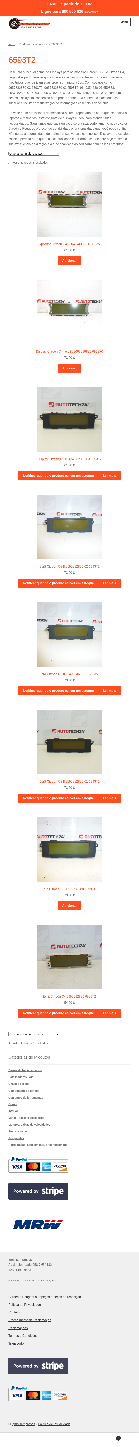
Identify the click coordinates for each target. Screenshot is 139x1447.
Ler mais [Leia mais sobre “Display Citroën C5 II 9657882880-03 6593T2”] (109, 475)
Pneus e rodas (18, 1131)
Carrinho (107, 1437)
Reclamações (18, 1328)
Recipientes (16, 1138)
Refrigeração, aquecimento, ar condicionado (38, 1144)
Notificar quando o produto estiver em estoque (58, 475)
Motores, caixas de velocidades (29, 1124)
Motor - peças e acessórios (26, 1117)
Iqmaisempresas (23, 1424)
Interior (13, 1111)
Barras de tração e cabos (25, 1070)
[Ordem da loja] (33, 154)
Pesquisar (69, 1440)
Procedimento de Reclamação (29, 1320)
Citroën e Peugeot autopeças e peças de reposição (44, 1297)
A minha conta (23, 1440)
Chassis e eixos (18, 1084)
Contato (14, 1312)
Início (11, 44)
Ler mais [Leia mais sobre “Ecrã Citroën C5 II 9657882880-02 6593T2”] (109, 583)
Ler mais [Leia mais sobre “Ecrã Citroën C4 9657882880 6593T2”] (109, 1013)
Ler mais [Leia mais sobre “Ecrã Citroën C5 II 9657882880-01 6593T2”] (109, 798)
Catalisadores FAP (20, 1077)
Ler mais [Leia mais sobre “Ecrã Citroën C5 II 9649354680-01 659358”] (109, 690)
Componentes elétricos (23, 1090)
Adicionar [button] (69, 260)
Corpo (12, 1104)
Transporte (16, 1343)
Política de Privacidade (24, 1304)
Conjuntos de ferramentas (25, 1097)
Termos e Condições (23, 1335)
